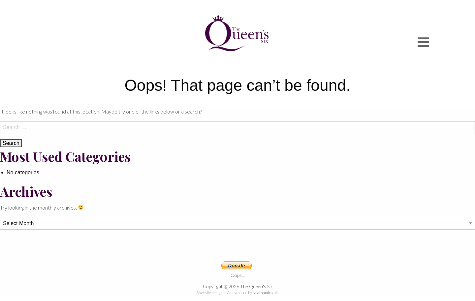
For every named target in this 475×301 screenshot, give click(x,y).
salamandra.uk (265, 292)
